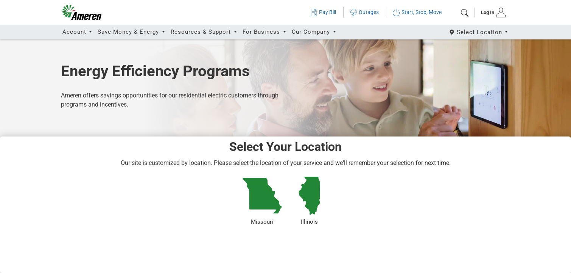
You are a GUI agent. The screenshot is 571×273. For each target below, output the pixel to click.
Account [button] (75, 31)
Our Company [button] (312, 31)
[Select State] (479, 32)
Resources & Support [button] (202, 31)
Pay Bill (323, 12)
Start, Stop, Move (417, 12)
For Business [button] (262, 31)
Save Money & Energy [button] (129, 31)
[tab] (491, 12)
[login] (491, 12)
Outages (364, 12)
